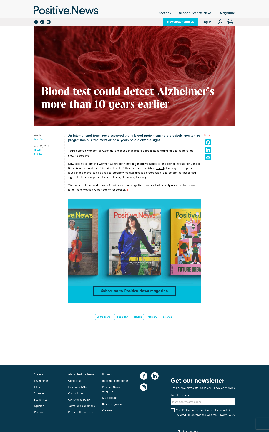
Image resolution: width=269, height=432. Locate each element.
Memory (152, 316)
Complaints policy (79, 399)
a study (160, 168)
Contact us (74, 380)
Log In (207, 22)
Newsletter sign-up (180, 22)
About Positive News (81, 374)
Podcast (39, 412)
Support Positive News (195, 13)
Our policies (76, 393)
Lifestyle (39, 387)
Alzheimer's (103, 316)
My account (109, 397)
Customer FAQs (78, 387)
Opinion (39, 406)
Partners (107, 374)
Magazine (227, 13)
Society (38, 374)
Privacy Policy (226, 415)
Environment (41, 380)
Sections (165, 13)
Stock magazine (112, 404)
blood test (122, 316)
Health (37, 150)
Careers (107, 410)
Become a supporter (115, 380)
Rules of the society (80, 412)
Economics (40, 399)
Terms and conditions (81, 406)
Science (38, 153)
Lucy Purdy (39, 139)
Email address (180, 395)
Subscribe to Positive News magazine (134, 290)
